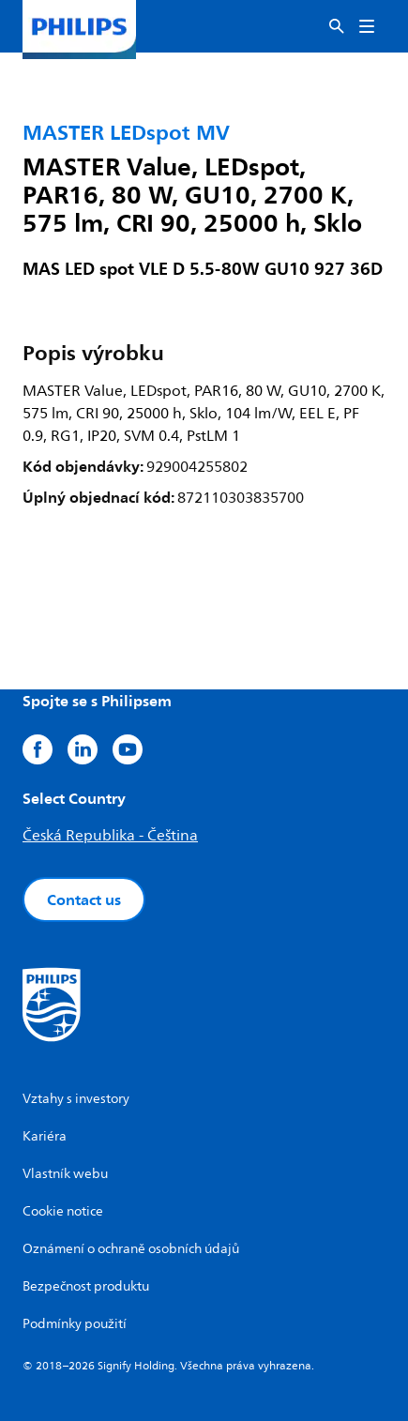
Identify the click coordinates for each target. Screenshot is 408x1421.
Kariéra (45, 1136)
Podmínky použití (75, 1324)
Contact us (84, 899)
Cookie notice (63, 1211)
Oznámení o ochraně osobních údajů (131, 1249)
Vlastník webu (65, 1174)
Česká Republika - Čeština (110, 836)
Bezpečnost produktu (86, 1286)
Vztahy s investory (76, 1099)
